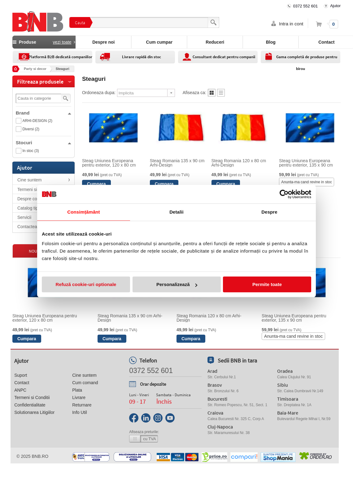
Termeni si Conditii (35, 189)
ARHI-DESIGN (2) (37, 121)
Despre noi (103, 42)
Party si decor (35, 69)
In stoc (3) (30, 151)
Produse (44, 42)
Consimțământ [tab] (83, 212)
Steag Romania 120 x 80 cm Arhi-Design (238, 162)
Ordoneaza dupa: (98, 92)
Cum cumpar (159, 42)
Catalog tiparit (30, 208)
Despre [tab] (269, 212)
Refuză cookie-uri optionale (86, 284)
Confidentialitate (29, 404)
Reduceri (215, 42)
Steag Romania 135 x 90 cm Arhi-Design (177, 162)
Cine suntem (29, 179)
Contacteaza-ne (32, 226)
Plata (77, 390)
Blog (271, 42)
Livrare (78, 397)
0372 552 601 (305, 6)
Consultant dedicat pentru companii (224, 56)
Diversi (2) (30, 129)
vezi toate (62, 42)
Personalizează (176, 284)
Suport (20, 375)
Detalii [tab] (176, 212)
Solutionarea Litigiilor (34, 412)
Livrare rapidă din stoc (141, 56)
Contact (21, 382)
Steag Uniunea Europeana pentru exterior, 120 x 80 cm (109, 162)
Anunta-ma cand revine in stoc (306, 182)
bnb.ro (40, 456)
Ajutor (335, 5)
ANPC (20, 390)
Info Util (79, 412)
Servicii (24, 217)
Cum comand (85, 382)
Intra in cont (291, 23)
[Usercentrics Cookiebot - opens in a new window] (284, 194)
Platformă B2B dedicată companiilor (60, 56)
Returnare (81, 404)
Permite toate (267, 284)
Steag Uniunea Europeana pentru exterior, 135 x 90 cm (306, 162)
